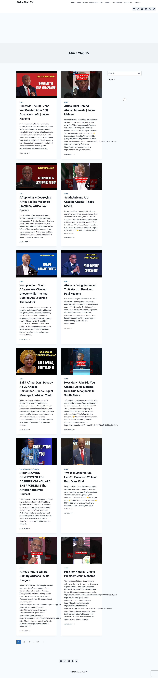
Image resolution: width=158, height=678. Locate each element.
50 (38, 642)
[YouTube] (134, 9)
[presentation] (36, 84)
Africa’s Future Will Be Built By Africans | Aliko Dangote (34, 576)
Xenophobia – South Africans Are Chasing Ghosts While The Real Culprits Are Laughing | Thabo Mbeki (34, 294)
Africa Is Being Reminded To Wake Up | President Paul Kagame (80, 289)
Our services (117, 2)
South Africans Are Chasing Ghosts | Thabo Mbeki (79, 202)
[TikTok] (138, 9)
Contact (137, 2)
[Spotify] (154, 9)
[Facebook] (146, 9)
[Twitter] (76, 661)
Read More (25, 153)
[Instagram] (142, 9)
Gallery (107, 2)
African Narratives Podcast (93, 2)
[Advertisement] (79, 28)
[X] (150, 9)
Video (73, 2)
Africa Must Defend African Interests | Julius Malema (79, 110)
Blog (79, 2)
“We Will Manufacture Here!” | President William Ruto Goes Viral (80, 477)
